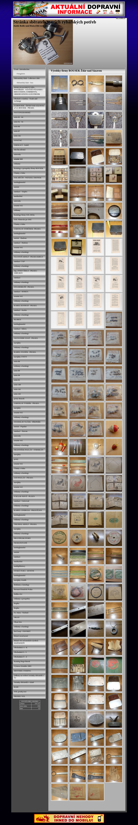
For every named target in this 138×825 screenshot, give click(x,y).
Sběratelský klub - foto (25, 83)
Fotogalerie (21, 74)
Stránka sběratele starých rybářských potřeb (54, 22)
